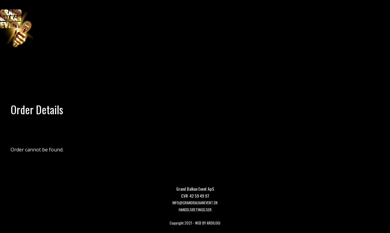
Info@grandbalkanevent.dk (195, 202)
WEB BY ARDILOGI (207, 222)
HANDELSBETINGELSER (195, 209)
